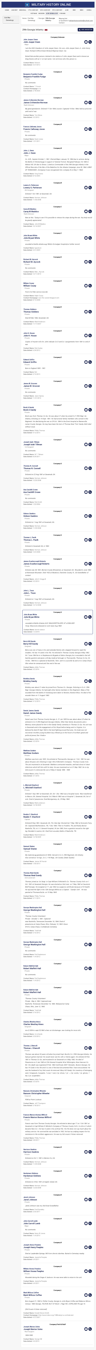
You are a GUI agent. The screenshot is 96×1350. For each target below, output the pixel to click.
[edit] (90, 42)
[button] (47, 39)
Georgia (41, 18)
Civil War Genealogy (31, 19)
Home (24, 18)
